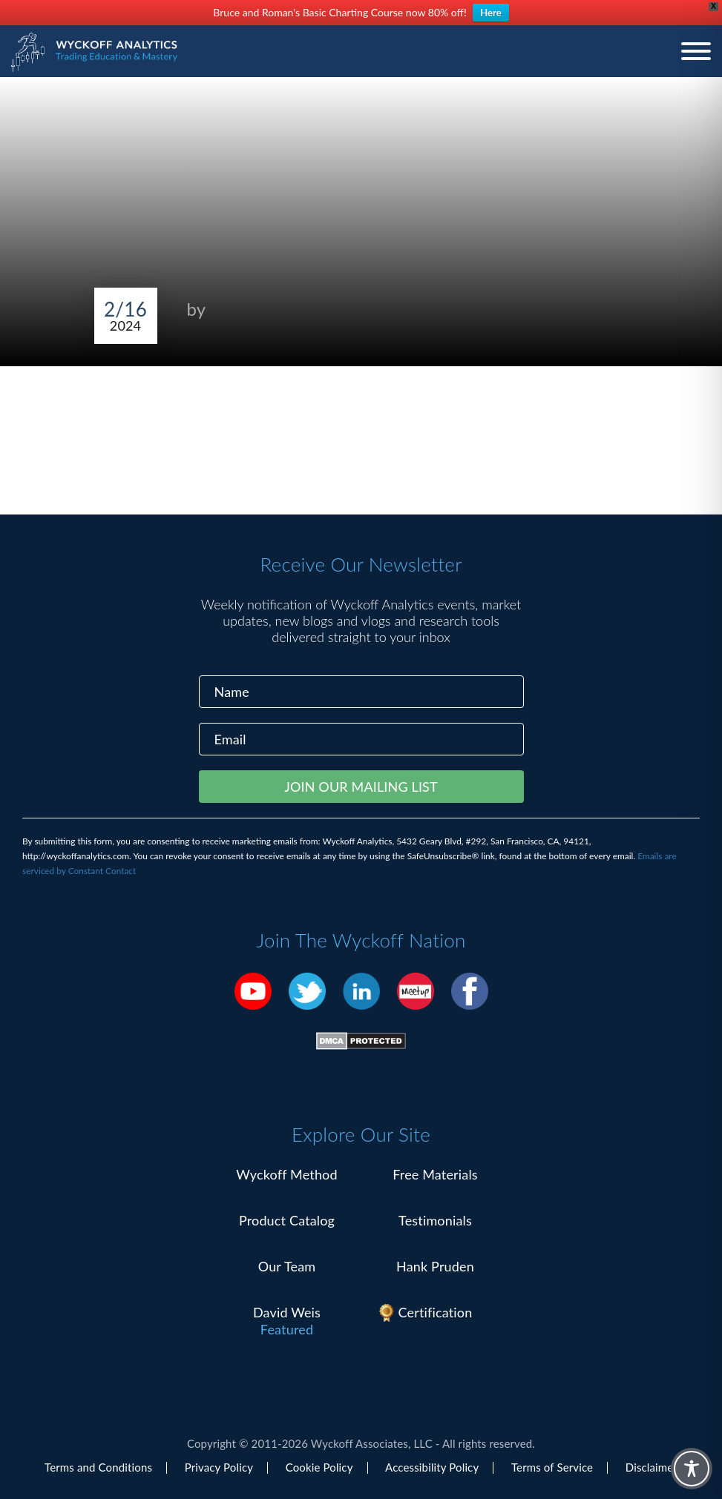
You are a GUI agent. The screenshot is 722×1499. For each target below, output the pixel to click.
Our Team (287, 1266)
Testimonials (435, 1220)
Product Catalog (287, 1220)
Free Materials (435, 1174)
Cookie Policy (319, 1467)
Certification (435, 1312)
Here (490, 13)
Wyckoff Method (286, 1174)
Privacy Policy (219, 1467)
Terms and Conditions (98, 1467)
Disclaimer (651, 1467)
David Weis (287, 1312)
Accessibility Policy (432, 1467)
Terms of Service (552, 1467)
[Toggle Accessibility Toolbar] (691, 1468)
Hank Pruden (435, 1266)
